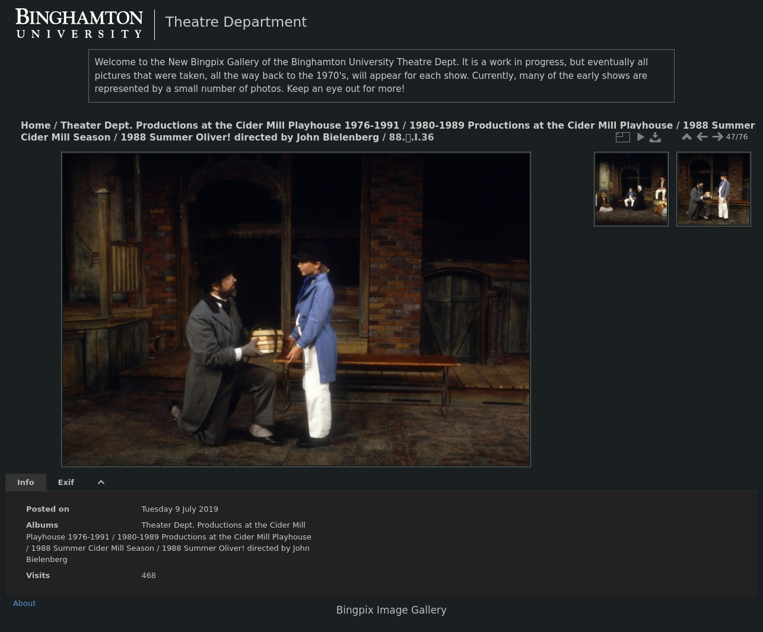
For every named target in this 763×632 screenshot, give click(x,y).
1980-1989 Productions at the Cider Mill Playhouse (541, 125)
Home (35, 125)
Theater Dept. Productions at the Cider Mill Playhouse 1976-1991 (230, 125)
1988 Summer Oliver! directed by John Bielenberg (249, 137)
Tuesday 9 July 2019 (179, 509)
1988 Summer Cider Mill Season (92, 548)
